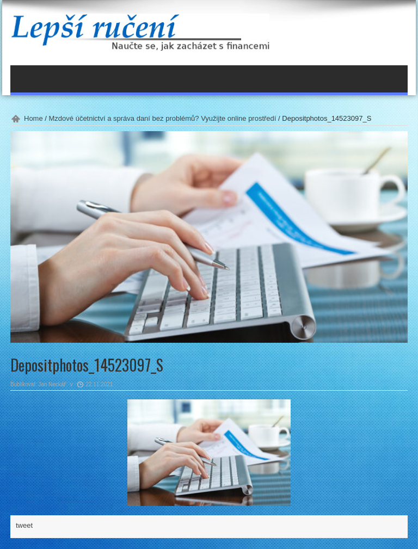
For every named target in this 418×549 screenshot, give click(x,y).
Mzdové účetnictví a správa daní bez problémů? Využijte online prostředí (162, 118)
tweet (24, 525)
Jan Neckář (52, 384)
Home (33, 118)
